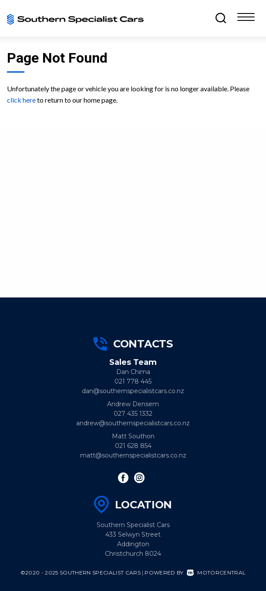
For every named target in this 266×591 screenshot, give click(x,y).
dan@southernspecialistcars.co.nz (133, 391)
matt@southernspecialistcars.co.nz (133, 455)
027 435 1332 (133, 413)
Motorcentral (216, 572)
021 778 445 (133, 381)
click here (21, 100)
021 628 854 (133, 446)
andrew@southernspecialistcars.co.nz (133, 423)
